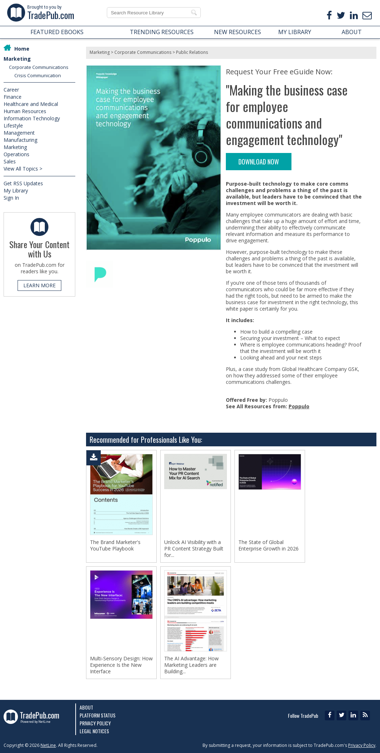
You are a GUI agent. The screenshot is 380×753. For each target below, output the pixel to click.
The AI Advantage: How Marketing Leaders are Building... (191, 665)
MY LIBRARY (294, 32)
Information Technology (32, 118)
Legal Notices (94, 731)
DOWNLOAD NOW (258, 161)
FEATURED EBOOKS (57, 32)
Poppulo (299, 406)
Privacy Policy (95, 723)
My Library (16, 190)
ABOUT (352, 32)
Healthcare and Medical (31, 104)
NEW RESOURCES (237, 32)
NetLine (48, 745)
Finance (13, 96)
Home (21, 48)
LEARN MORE (39, 285)
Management (19, 132)
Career (11, 89)
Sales (10, 161)
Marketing (17, 58)
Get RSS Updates (23, 183)
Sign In (11, 197)
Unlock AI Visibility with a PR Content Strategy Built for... (193, 548)
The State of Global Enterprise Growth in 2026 (268, 545)
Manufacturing (20, 139)
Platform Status (97, 715)
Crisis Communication (37, 75)
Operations (16, 154)
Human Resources (25, 111)
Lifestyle (13, 125)
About (86, 707)
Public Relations (192, 52)
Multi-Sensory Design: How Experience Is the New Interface (121, 665)
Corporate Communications (38, 67)
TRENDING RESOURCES (162, 32)
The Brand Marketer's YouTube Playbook (115, 545)
